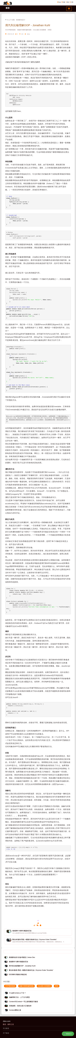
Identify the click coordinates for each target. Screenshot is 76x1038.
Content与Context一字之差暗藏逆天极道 (23, 1001)
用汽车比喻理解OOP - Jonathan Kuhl (27, 25)
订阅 (71, 2)
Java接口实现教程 (44, 986)
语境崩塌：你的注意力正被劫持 (20, 1006)
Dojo (59, 2)
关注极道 (6, 1028)
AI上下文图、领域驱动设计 (15, 20)
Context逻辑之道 (15, 1010)
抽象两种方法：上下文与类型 (19, 997)
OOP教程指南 (10, 986)
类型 (56, 986)
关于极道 (6, 1033)
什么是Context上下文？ (17, 993)
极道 (8, 8)
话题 (63, 2)
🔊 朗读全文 (68, 1034)
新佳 (67, 2)
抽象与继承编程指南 (26, 986)
